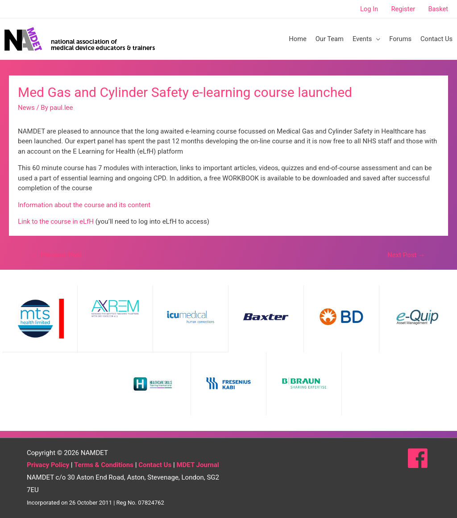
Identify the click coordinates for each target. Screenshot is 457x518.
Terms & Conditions (103, 465)
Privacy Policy (48, 465)
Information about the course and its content (84, 205)
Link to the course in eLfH (56, 221)
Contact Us (154, 465)
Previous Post (57, 255)
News (26, 108)
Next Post (406, 255)
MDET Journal (197, 465)
